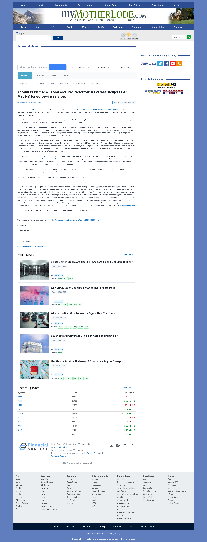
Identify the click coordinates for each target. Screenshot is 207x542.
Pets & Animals (149, 500)
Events (69, 479)
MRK (75, 304)
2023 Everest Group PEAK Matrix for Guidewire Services (97, 110)
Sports (40, 5)
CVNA (66, 327)
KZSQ (94, 503)
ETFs (54, 75)
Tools (67, 75)
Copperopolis (123, 500)
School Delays (158, 27)
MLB (43, 494)
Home (55, 526)
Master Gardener (124, 518)
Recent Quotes (79, 67)
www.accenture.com (127, 206)
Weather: (46, 476)
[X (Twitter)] (111, 450)
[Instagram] (131, 450)
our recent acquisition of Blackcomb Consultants (47, 159)
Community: (73, 476)
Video (170, 488)
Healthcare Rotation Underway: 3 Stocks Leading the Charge (87, 361)
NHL (43, 500)
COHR (60, 279)
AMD (20, 405)
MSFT (20, 422)
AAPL (20, 401)
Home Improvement (125, 512)
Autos (145, 485)
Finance (120, 509)
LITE (65, 279)
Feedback (86, 526)
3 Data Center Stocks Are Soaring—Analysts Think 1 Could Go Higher (92, 262)
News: (19, 476)
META (70, 378)
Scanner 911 (173, 482)
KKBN (94, 506)
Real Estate (135, 5)
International (79, 83)
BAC (20, 409)
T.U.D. (170, 494)
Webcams (118, 27)
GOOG (21, 413)
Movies (95, 479)
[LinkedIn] (125, 450)
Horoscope (96, 485)
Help (131, 526)
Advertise (117, 526)
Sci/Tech (19, 506)
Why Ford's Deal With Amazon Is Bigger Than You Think (84, 313)
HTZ (74, 327)
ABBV (60, 378)
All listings (121, 479)
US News (54, 27)
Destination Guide (74, 494)
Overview (40, 83)
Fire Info (70, 503)
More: (171, 476)
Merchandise (148, 482)
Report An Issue (147, 526)
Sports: (44, 488)
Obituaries (137, 27)
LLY (65, 378)
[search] (33, 38)
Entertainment (85, 5)
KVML (94, 500)
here (82, 177)
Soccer (44, 503)
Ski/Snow (45, 485)
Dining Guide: (124, 476)
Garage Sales (148, 497)
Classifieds (157, 5)
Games (95, 488)
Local (23, 27)
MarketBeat (59, 275)
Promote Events (149, 491)
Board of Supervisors (177, 491)
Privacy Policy (93, 453)
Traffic (101, 27)
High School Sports (49, 509)
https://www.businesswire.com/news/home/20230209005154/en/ (76, 220)
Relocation (121, 515)
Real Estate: (123, 503)
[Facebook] (118, 450)
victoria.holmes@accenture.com (30, 247)
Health (69, 485)
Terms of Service (95, 533)
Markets (25, 75)
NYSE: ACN (30, 110)
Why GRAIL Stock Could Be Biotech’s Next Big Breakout (84, 287)
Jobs (144, 479)
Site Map (101, 526)
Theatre (95, 482)
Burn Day (45, 479)
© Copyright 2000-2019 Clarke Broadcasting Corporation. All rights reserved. (103, 539)
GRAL (65, 304)
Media (177, 5)
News (23, 5)
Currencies (64, 83)
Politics (19, 497)
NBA (43, 497)
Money (85, 27)
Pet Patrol (71, 500)
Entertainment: (100, 476)
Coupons (171, 500)
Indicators (125, 67)
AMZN (60, 327)
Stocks (40, 75)
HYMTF (80, 327)
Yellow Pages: (174, 503)
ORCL (20, 430)
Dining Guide (111, 5)
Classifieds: (148, 476)
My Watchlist (104, 67)
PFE (80, 304)
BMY (59, 304)
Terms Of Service (58, 456)
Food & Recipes (98, 491)
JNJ (70, 304)
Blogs (69, 488)
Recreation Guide (74, 497)
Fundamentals (123, 506)
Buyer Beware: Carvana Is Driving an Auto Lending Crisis (84, 335)
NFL (42, 491)
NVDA (81, 378)
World (70, 27)
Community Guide (74, 491)
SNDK (71, 279)
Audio (170, 479)
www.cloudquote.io (59, 447)
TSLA (86, 327)
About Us (70, 526)
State (38, 27)
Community (61, 5)
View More (128, 254)
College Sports (47, 506)
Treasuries (94, 83)
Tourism (178, 27)
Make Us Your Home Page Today (158, 55)
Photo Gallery (173, 497)
